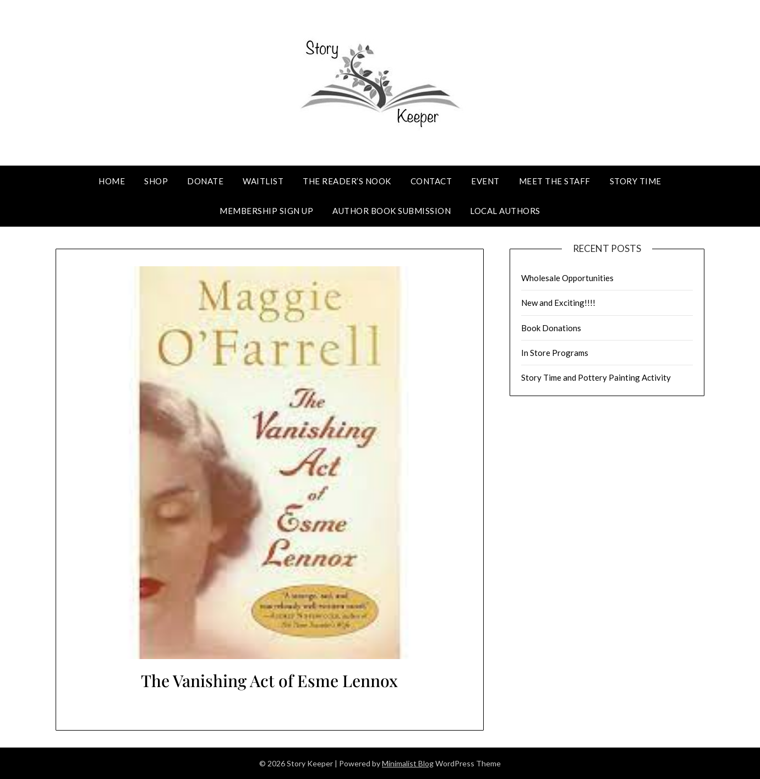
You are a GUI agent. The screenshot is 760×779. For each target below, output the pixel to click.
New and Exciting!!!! (558, 303)
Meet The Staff (554, 181)
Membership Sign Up (266, 211)
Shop (156, 181)
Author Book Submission (391, 211)
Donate (205, 181)
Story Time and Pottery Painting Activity (596, 377)
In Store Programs (554, 353)
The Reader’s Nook (347, 181)
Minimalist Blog (408, 763)
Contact (431, 181)
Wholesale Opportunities (567, 278)
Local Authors (505, 211)
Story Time (635, 181)
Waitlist (263, 181)
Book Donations (551, 328)
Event (485, 181)
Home (112, 181)
